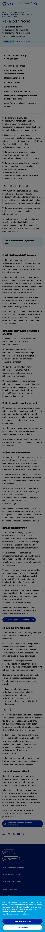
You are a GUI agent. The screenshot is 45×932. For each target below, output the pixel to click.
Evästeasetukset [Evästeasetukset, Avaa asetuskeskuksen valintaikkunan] (22, 927)
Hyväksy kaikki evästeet (22, 921)
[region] (22, 914)
